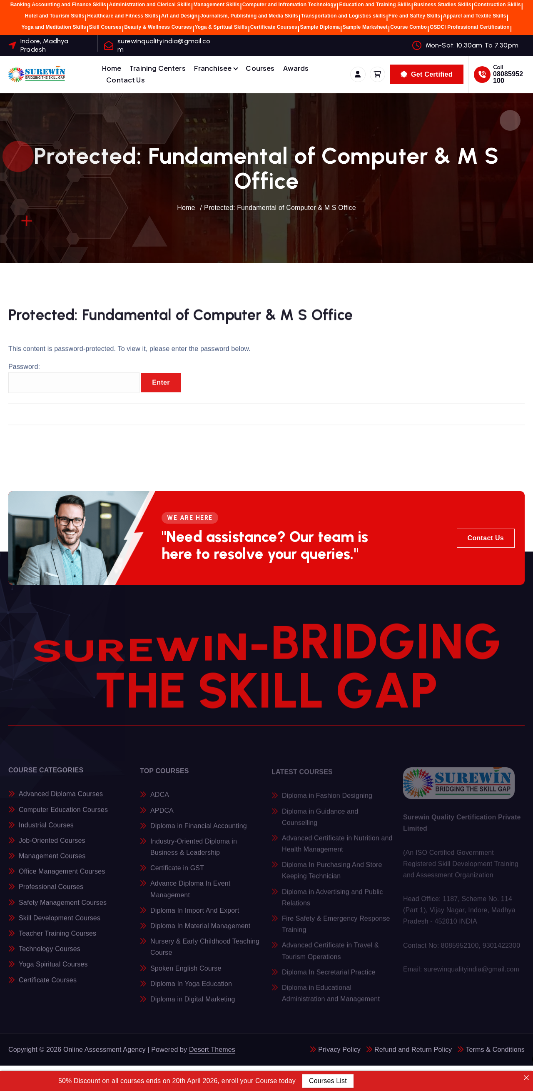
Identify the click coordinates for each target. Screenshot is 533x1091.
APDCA (162, 815)
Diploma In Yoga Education (191, 988)
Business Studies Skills (442, 4)
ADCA (159, 800)
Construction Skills (497, 4)
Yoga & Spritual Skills (220, 27)
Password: (73, 384)
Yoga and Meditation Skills (54, 27)
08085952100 (508, 77)
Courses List (328, 1080)
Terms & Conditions (495, 1049)
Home (112, 68)
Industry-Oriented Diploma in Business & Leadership (193, 852)
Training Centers (158, 68)
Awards (296, 68)
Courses (260, 68)
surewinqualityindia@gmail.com (163, 45)
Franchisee (213, 68)
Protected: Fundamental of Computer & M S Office (280, 207)
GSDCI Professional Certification (470, 27)
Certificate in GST (177, 873)
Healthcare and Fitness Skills (122, 16)
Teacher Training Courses (57, 938)
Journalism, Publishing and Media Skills (249, 16)
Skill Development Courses (59, 923)
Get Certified (427, 74)
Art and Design (179, 16)
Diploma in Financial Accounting (198, 830)
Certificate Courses (273, 27)
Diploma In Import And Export (194, 915)
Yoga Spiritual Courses (53, 969)
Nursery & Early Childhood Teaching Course (204, 952)
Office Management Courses (62, 876)
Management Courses (52, 861)
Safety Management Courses (63, 907)
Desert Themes (212, 1049)
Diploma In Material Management (200, 930)
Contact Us (125, 79)
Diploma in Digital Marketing (192, 1004)
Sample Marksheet (365, 27)
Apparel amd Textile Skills (474, 16)
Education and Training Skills (375, 4)
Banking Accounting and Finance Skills (58, 4)
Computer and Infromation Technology (289, 4)
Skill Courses (105, 27)
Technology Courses (49, 954)
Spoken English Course (186, 973)
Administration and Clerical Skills (150, 4)
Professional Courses (51, 892)
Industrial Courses (46, 830)
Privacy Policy (339, 1049)
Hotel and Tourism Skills (55, 16)
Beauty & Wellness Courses (158, 27)
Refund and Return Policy (413, 1049)
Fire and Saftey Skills (414, 16)
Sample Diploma (320, 27)
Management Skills (216, 4)
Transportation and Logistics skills (343, 16)
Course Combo (408, 27)
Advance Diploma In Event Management (190, 894)
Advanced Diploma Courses (61, 799)
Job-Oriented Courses (52, 845)
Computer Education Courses (63, 814)
